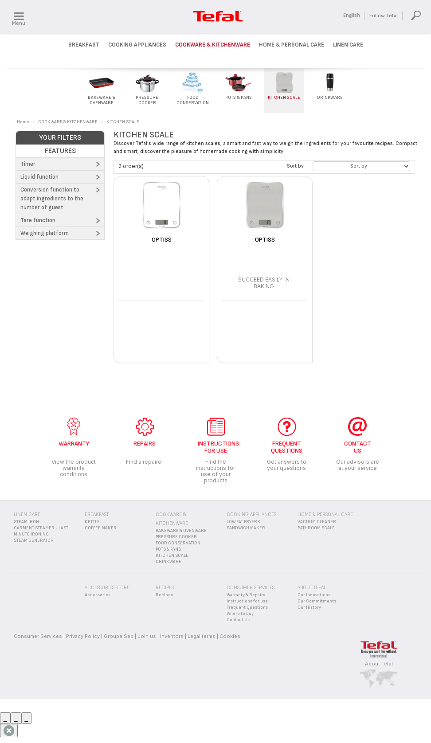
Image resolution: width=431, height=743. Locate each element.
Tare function (37, 220)
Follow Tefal (383, 15)
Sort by (295, 166)
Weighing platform (44, 233)
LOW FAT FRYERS (243, 521)
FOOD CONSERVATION (178, 543)
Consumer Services (38, 636)
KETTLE (92, 521)
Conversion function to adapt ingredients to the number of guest (51, 198)
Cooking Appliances (137, 44)
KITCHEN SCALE (172, 555)
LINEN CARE (27, 514)
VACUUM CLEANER (317, 521)
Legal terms (202, 636)
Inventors (172, 636)
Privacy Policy (83, 636)
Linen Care (348, 44)
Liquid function (39, 176)
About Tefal (379, 664)
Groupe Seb (118, 636)
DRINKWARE (168, 561)
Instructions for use (247, 601)
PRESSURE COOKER (176, 537)
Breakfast (83, 44)
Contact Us (238, 619)
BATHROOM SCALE (316, 528)
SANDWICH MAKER (246, 528)
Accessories (97, 595)
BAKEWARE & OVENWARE (181, 530)
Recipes (164, 595)
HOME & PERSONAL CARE (325, 514)
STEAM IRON (26, 521)
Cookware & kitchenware (212, 44)
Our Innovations (314, 595)
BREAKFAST (97, 514)
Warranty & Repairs (246, 595)
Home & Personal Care (291, 44)
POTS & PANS (168, 549)
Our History (309, 607)
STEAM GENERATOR (34, 540)
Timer (27, 164)
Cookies (229, 636)
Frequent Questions (247, 607)
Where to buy (240, 613)
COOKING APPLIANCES (251, 514)
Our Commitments (317, 601)
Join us (146, 636)
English (351, 15)
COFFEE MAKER (101, 528)
